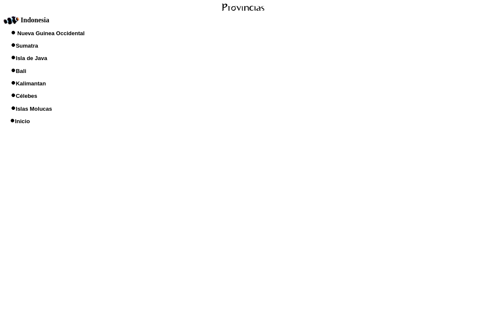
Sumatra (27, 45)
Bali (21, 71)
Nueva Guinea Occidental (51, 33)
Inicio (22, 121)
